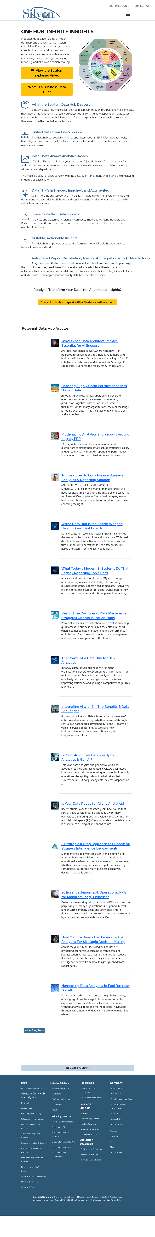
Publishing (56, 1094)
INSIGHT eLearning (89, 1154)
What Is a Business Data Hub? (47, 89)
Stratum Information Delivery (33, 1176)
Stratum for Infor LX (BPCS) (63, 1142)
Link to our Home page (43, 1200)
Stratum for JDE (58, 1127)
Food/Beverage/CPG (61, 1088)
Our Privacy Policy (114, 1200)
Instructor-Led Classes (91, 1160)
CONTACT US (141, 6)
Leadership (116, 1094)
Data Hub (25, 1103)
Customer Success (89, 1135)
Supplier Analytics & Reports (33, 1143)
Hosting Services (88, 1124)
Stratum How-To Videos (91, 1149)
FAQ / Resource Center (91, 1098)
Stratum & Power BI (29, 1182)
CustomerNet (116, 1152)
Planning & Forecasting (31, 1113)
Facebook (114, 1131)
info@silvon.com (115, 1197)
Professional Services (90, 1129)
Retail (54, 1110)
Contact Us (116, 1119)
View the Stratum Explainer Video (47, 73)
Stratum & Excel (28, 1187)
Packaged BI (26, 1108)
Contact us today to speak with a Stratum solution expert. (78, 302)
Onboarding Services (90, 1119)
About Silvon (116, 1088)
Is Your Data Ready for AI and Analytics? (93, 803)
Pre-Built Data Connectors (63, 1122)
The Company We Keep (121, 1099)
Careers (114, 1114)
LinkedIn (114, 1136)
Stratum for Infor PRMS (62, 1147)
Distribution (57, 1104)
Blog (112, 1147)
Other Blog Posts (34, 1030)
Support (84, 1113)
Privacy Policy (117, 1124)
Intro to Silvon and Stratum (32, 1088)
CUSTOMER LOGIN (119, 6)
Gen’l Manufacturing (61, 1099)
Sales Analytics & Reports (32, 1119)
